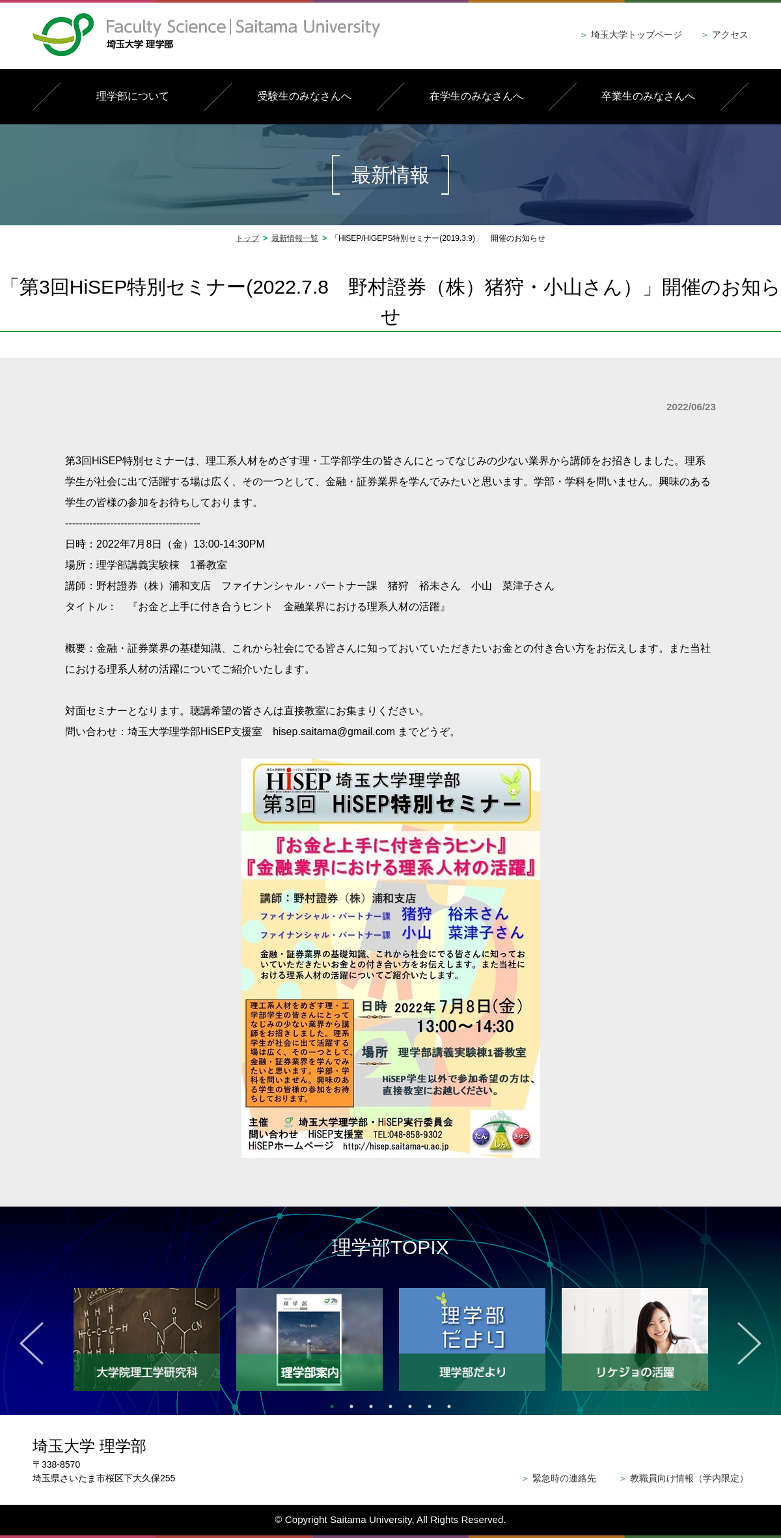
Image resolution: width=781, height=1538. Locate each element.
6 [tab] (429, 1406)
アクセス (724, 34)
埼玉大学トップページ (630, 34)
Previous (32, 1343)
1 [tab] (331, 1406)
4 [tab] (390, 1406)
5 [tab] (410, 1406)
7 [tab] (449, 1406)
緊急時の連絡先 (558, 1478)
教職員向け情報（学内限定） (683, 1478)
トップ (247, 238)
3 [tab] (370, 1406)
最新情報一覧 (294, 238)
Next (749, 1343)
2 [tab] (351, 1406)
